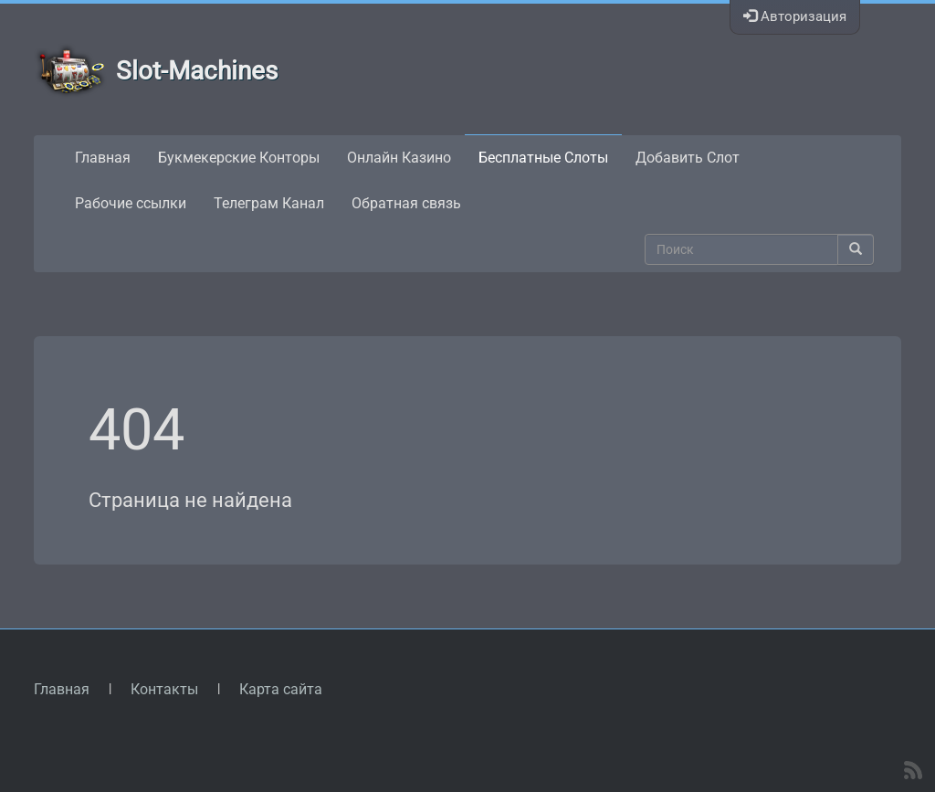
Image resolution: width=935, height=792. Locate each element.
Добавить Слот (688, 157)
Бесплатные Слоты (543, 157)
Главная (103, 157)
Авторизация (794, 16)
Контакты (164, 689)
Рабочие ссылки (130, 203)
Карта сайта (280, 689)
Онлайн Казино (399, 157)
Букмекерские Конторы (239, 157)
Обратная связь (406, 203)
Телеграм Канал (269, 203)
